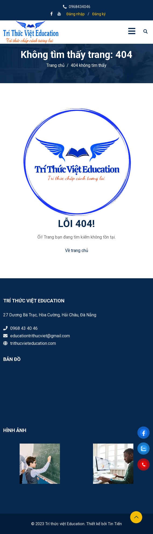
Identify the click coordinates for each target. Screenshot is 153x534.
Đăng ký (99, 14)
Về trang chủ (76, 250)
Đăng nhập (75, 14)
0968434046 (79, 7)
